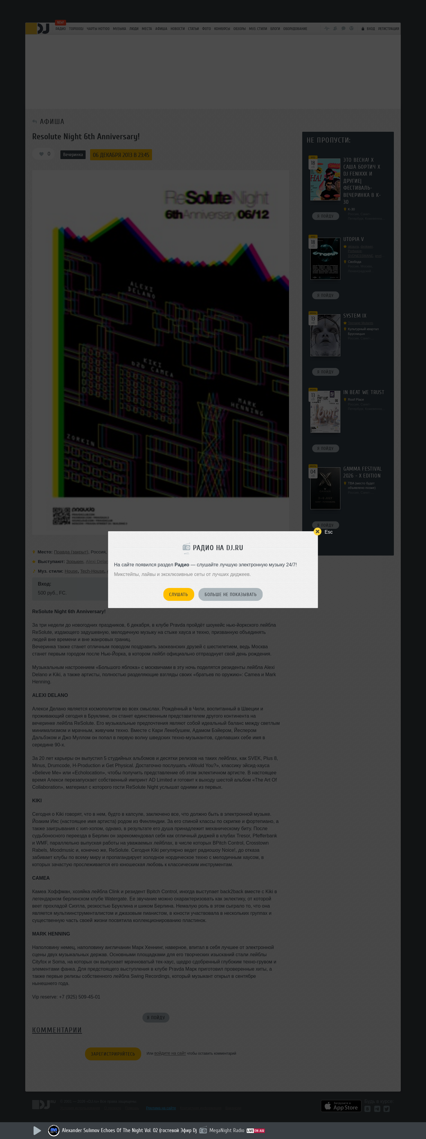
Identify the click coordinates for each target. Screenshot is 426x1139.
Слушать (178, 594)
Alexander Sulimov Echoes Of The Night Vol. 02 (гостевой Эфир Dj (129, 1130)
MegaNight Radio (226, 1130)
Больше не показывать (231, 594)
